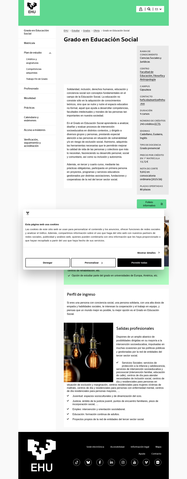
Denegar (47, 262)
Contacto (156, 453)
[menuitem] (158, 9)
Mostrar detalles (146, 252)
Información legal (140, 447)
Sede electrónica (95, 447)
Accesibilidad (117, 447)
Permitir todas (139, 262)
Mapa (158, 447)
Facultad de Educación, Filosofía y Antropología (152, 75)
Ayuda (142, 453)
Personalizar (94, 262)
